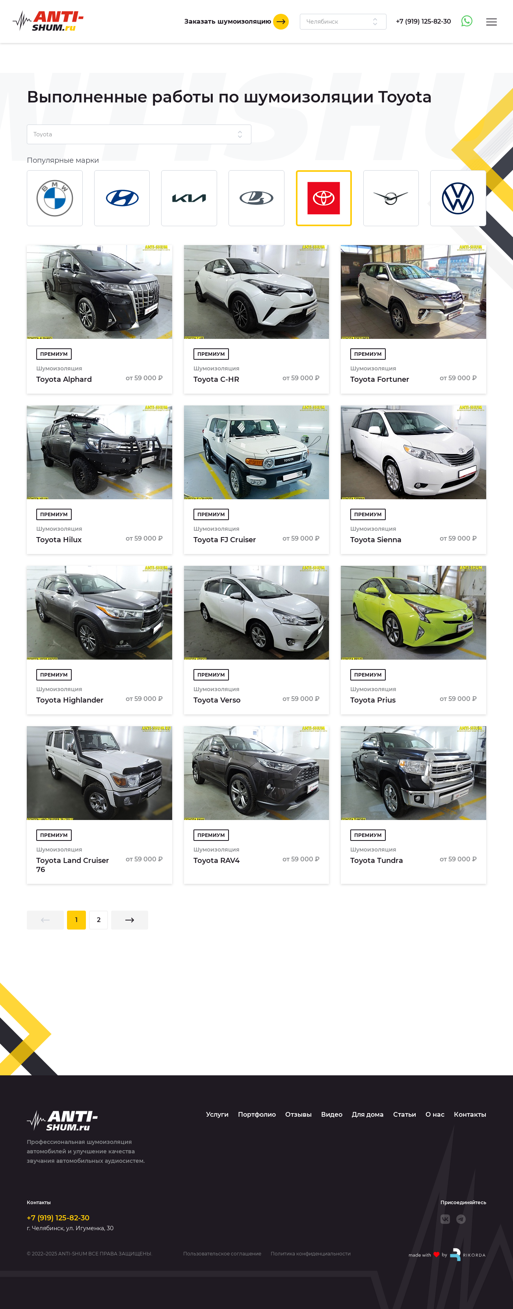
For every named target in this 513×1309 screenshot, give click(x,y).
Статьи (404, 1114)
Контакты (470, 1114)
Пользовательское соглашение (222, 1253)
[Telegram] (461, 1219)
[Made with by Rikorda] (447, 1255)
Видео (331, 1114)
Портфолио (257, 1114)
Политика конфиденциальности (311, 1253)
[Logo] (48, 20)
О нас (435, 1114)
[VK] (445, 1219)
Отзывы (298, 1114)
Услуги (217, 1114)
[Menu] (491, 21)
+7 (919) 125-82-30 (58, 1218)
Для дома (368, 1114)
